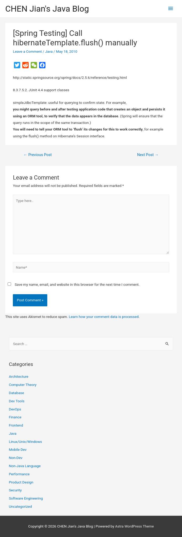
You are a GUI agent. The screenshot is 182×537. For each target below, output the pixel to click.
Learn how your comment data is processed (104, 317)
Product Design (21, 482)
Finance (15, 417)
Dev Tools (16, 401)
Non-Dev (16, 458)
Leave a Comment (27, 51)
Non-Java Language (25, 466)
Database (16, 393)
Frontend (16, 425)
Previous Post (37, 154)
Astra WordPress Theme (134, 526)
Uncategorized (20, 506)
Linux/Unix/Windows (25, 441)
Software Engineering (26, 498)
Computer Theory (23, 385)
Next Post (148, 154)
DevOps (15, 409)
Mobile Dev (18, 449)
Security (15, 490)
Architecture (18, 376)
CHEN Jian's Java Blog (47, 9)
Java (49, 51)
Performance (19, 474)
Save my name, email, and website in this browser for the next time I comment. (77, 284)
